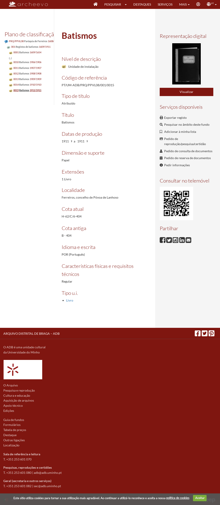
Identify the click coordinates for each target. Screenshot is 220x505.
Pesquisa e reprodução (19, 390)
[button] (127, 4)
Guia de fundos (13, 420)
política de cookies (177, 498)
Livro (69, 300)
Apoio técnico (13, 405)
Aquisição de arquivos (18, 400)
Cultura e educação (16, 395)
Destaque (10, 435)
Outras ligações (14, 440)
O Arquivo (10, 385)
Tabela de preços (14, 430)
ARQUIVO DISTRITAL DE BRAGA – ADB (31, 333)
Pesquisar (112, 4)
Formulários (12, 425)
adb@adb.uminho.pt (48, 472)
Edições (8, 411)
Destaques (142, 4)
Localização (11, 445)
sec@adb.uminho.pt (47, 486)
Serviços (165, 4)
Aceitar (200, 498)
